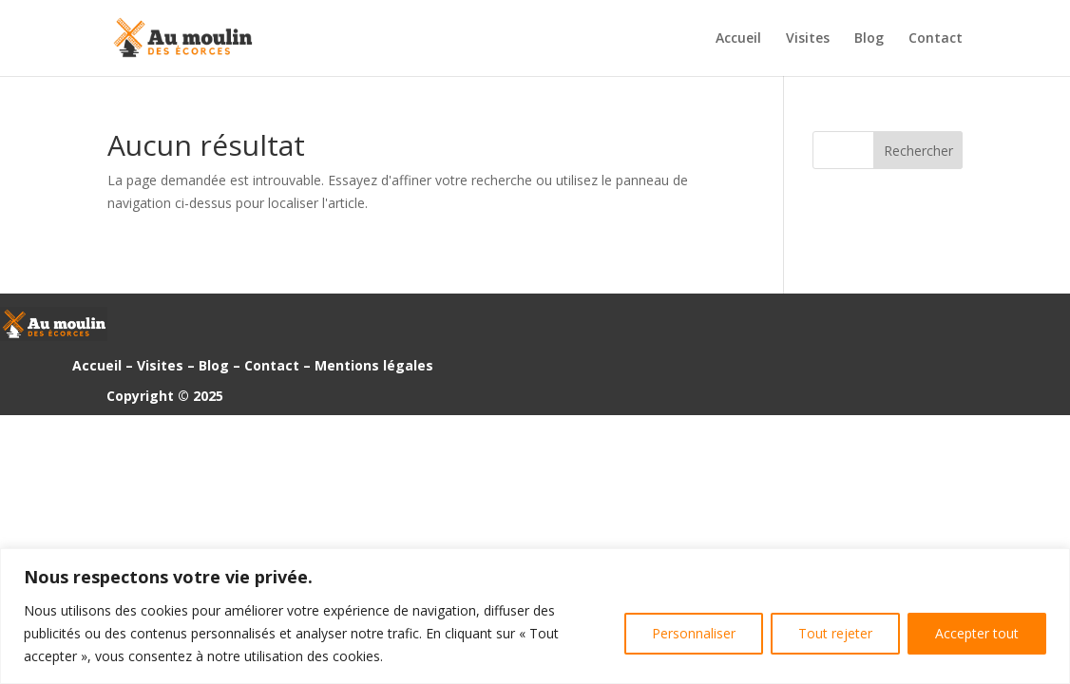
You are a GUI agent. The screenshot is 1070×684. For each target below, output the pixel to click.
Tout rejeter (835, 633)
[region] (535, 616)
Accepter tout (977, 633)
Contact (935, 39)
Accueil (738, 39)
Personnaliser (694, 633)
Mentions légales (374, 365)
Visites (808, 39)
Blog (869, 39)
